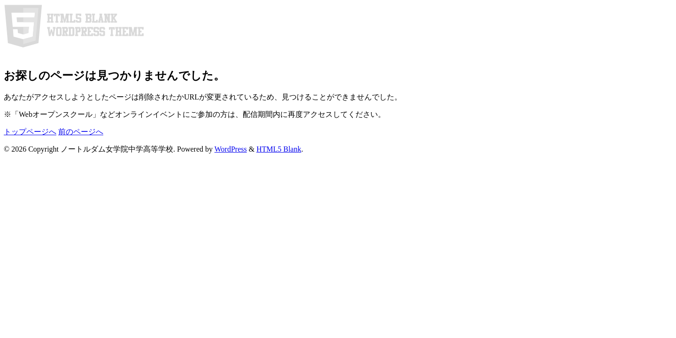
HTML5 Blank (278, 149)
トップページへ (30, 132)
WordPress (231, 149)
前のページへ (80, 132)
